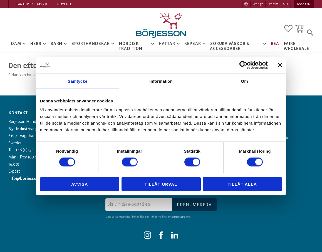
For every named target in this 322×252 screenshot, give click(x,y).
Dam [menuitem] (16, 43)
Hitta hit (64, 4)
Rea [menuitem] (275, 43)
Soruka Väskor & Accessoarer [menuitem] (230, 46)
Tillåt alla (242, 184)
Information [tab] (161, 81)
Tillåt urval (161, 184)
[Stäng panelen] (280, 65)
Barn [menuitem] (57, 43)
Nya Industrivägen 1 (26, 129)
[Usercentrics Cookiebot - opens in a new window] (243, 65)
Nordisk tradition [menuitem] (130, 46)
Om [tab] (244, 81)
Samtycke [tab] (78, 81)
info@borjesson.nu (26, 178)
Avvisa (79, 184)
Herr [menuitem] (35, 43)
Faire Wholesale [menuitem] (296, 46)
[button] (288, 28)
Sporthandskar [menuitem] (90, 43)
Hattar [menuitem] (167, 43)
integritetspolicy (179, 216)
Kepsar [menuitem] (192, 43)
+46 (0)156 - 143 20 (31, 4)
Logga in (304, 4)
